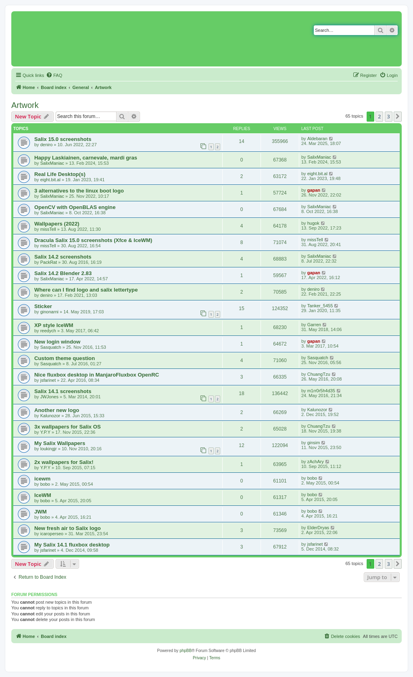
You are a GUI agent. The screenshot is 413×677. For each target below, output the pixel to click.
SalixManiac (52, 163)
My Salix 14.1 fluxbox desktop (72, 545)
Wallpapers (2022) (56, 224)
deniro (46, 144)
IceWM (42, 495)
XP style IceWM (53, 325)
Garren (314, 324)
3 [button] (388, 116)
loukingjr (48, 448)
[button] (398, 116)
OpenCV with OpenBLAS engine (74, 207)
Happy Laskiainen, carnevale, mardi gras (85, 158)
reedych (48, 330)
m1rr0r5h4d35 (321, 390)
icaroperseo (51, 533)
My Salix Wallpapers (59, 443)
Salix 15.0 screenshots (62, 139)
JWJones (49, 396)
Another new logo (56, 410)
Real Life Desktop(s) (60, 174)
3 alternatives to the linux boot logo (79, 191)
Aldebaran (317, 138)
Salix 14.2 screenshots (62, 257)
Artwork (25, 105)
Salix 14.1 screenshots (62, 391)
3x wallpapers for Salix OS (67, 427)
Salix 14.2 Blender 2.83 (63, 273)
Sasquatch (50, 347)
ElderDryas (318, 527)
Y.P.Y (45, 432)
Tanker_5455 (320, 305)
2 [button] (379, 116)
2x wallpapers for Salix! (64, 462)
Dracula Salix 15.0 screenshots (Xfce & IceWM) (93, 240)
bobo (45, 484)
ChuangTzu (318, 374)
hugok (313, 223)
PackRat (48, 262)
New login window (57, 342)
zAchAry (315, 461)
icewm (42, 479)
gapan (313, 190)
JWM (40, 512)
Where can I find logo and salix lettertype (86, 290)
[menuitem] (54, 75)
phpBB (185, 650)
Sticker (43, 306)
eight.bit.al (50, 179)
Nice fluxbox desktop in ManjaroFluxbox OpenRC (96, 375)
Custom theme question (64, 358)
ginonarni (49, 311)
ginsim (313, 442)
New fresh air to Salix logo (67, 528)
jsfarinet (48, 380)
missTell (48, 229)
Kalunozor (50, 415)
